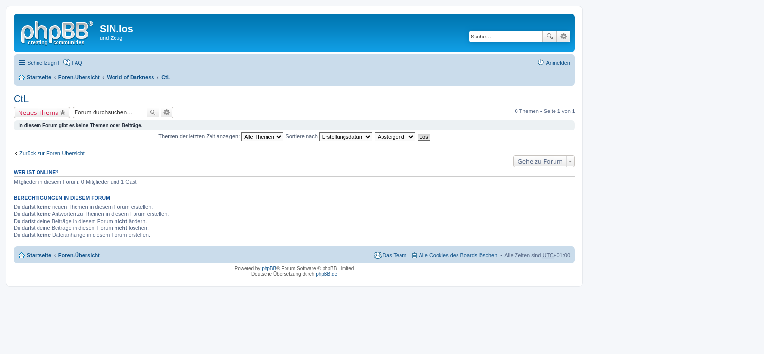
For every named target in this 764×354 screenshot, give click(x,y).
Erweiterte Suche (563, 36)
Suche (549, 36)
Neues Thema (38, 112)
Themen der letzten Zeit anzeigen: (220, 136)
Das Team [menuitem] (394, 255)
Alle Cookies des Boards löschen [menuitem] (458, 255)
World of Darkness (130, 77)
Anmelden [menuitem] (558, 63)
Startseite (39, 77)
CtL (165, 77)
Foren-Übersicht (79, 77)
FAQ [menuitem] (77, 63)
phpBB (269, 268)
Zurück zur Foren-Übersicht (52, 153)
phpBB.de (326, 274)
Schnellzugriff (43, 63)
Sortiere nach (329, 136)
